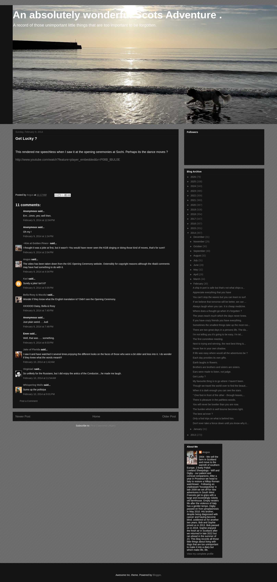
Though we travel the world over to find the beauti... (220, 385)
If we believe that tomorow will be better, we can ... (219, 301)
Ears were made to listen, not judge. (212, 371)
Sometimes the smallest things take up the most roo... (221, 325)
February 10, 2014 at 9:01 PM (39, 394)
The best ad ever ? (203, 413)
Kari (25, 278)
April (196, 274)
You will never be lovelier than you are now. (216, 404)
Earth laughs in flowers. (205, 362)
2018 (194, 214)
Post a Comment (29, 401)
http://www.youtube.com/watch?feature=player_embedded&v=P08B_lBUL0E (67, 159)
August (197, 255)
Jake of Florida (31, 349)
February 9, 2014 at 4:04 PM (38, 271)
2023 (194, 191)
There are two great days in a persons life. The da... (220, 329)
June (196, 265)
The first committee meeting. (208, 339)
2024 (194, 186)
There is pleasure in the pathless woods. (214, 399)
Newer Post (22, 416)
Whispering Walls (33, 385)
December (199, 237)
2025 (194, 181)
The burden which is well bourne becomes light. (218, 409)
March (197, 279)
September (199, 251)
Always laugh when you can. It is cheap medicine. (219, 306)
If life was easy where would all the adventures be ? (220, 353)
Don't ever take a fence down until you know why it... (221, 423)
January (198, 429)
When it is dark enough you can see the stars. (217, 390)
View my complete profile (200, 553)
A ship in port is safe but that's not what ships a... (219, 287)
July (195, 260)
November (199, 241)
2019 (194, 209)
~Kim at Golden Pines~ (36, 243)
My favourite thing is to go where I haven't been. (218, 381)
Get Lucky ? (199, 376)
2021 (194, 200)
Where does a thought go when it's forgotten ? (217, 311)
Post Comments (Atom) (103, 425)
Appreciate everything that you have (212, 292)
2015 (194, 228)
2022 (194, 195)
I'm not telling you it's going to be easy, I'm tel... (218, 334)
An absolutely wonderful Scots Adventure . (117, 15)
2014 (194, 232)
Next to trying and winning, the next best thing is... (219, 343)
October (198, 246)
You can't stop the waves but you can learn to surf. (219, 297)
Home (96, 416)
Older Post (169, 416)
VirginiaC (28, 369)
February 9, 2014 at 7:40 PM (38, 310)
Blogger (157, 575)
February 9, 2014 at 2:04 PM (38, 252)
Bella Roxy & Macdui (35, 294)
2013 (194, 435)
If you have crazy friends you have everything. (217, 320)
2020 (194, 205)
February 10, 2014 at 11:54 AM (39, 378)
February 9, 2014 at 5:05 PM (38, 287)
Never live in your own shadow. (209, 348)
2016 (194, 223)
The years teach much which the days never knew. (220, 315)
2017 (194, 218)
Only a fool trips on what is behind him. (213, 418)
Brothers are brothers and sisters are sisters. (216, 367)
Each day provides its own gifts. (209, 357)
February (198, 283)
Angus (27, 259)
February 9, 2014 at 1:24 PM (38, 236)
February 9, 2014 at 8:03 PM (38, 342)
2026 (194, 177)
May (195, 269)
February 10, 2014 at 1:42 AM (39, 362)
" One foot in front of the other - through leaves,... (219, 395)
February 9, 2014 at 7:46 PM (38, 326)
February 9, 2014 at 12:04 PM (39, 220)
